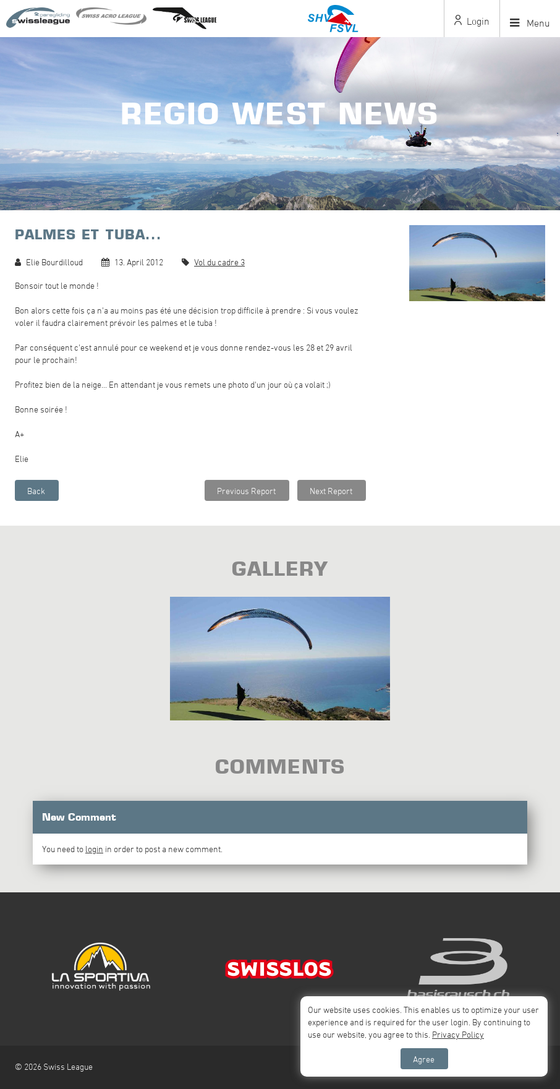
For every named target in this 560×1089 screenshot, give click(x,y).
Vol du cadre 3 (219, 262)
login (94, 848)
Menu (530, 22)
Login (472, 21)
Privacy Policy (458, 1034)
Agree (424, 1059)
